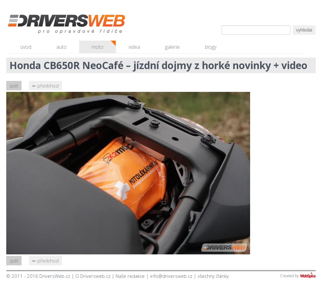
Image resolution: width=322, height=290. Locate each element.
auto (61, 46)
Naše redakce (130, 276)
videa (134, 46)
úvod (25, 46)
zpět (13, 85)
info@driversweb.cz (171, 276)
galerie (172, 46)
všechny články (213, 276)
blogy (210, 46)
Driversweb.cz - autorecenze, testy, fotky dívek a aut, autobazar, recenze (53, 25)
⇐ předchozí (45, 85)
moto (97, 46)
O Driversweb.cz (92, 276)
